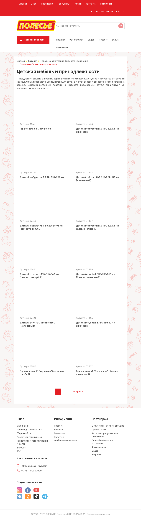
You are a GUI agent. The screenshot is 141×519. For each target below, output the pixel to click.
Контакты (91, 4)
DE (107, 11)
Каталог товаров (32, 39)
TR (122, 11)
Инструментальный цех (29, 437)
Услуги (78, 4)
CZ (117, 11)
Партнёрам (47, 4)
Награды (96, 454)
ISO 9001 (21, 447)
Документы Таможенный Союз (108, 426)
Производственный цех (29, 429)
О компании (22, 426)
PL (112, 11)
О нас (33, 4)
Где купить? (64, 4)
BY (92, 11)
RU (97, 11)
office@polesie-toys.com (34, 466)
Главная (23, 4)
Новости (103, 39)
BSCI (19, 451)
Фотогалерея (76, 39)
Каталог (32, 61)
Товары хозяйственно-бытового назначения (64, 61)
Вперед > (78, 391)
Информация (63, 419)
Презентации (99, 429)
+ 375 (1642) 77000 (31, 470)
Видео (91, 39)
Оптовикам (106, 4)
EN (102, 11)
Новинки (60, 39)
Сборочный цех (25, 433)
